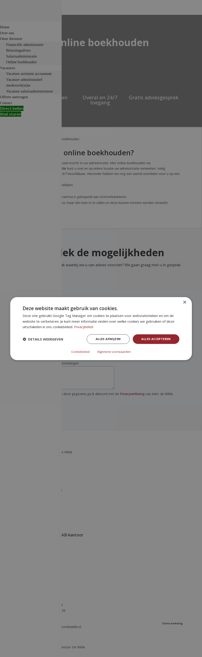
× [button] (184, 302)
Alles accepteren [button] (154, 339)
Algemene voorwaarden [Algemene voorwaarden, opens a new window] (114, 351)
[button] (43, 340)
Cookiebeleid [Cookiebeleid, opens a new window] (79, 351)
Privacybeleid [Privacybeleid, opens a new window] (84, 327)
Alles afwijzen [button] (103, 339)
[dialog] (101, 328)
